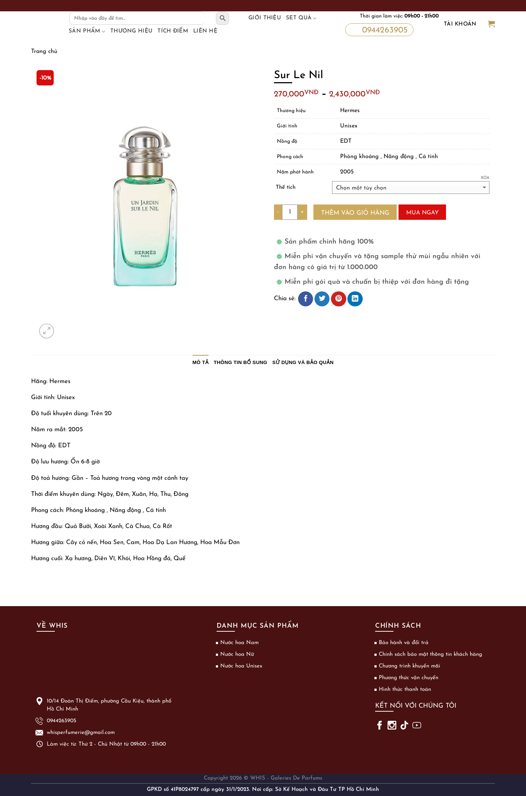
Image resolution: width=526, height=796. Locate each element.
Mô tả (201, 362)
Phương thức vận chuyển (408, 678)
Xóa (485, 178)
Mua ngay (422, 213)
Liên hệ (205, 31)
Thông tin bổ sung (240, 362)
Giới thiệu (264, 18)
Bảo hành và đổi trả (403, 643)
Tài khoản (460, 24)
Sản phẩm (87, 31)
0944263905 (378, 29)
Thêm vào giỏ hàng (355, 213)
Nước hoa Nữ (237, 654)
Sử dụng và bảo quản (303, 362)
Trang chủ (44, 51)
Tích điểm (172, 31)
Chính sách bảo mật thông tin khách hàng (430, 654)
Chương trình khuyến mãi (409, 666)
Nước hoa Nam (239, 643)
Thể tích (286, 187)
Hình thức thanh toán (405, 689)
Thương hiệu (131, 31)
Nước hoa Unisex (241, 666)
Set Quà (301, 18)
